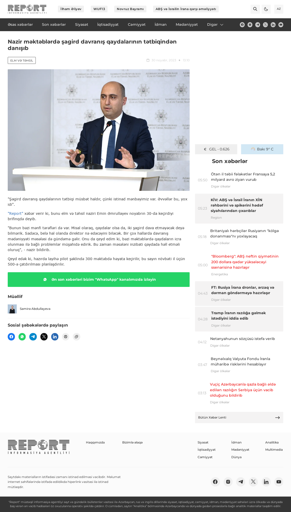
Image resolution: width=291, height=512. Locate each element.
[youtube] (280, 24)
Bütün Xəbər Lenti (239, 417)
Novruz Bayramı (130, 9)
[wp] (22, 336)
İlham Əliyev (71, 9)
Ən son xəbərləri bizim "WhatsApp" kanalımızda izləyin (98, 279)
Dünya (236, 457)
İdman (236, 442)
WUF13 (99, 9)
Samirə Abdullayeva (29, 308)
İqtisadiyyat (207, 449)
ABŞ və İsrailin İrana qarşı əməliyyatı (186, 9)
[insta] (250, 24)
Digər (215, 24)
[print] (65, 336)
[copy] (76, 336)
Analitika (272, 442)
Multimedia (274, 449)
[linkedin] (273, 24)
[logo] (27, 9)
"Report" (15, 213)
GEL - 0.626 (216, 149)
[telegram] (257, 24)
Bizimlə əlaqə (132, 442)
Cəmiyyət (205, 457)
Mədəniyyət (240, 449)
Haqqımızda (95, 442)
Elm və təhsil (21, 60)
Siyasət (203, 442)
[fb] (242, 24)
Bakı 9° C (262, 149)
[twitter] (265, 24)
